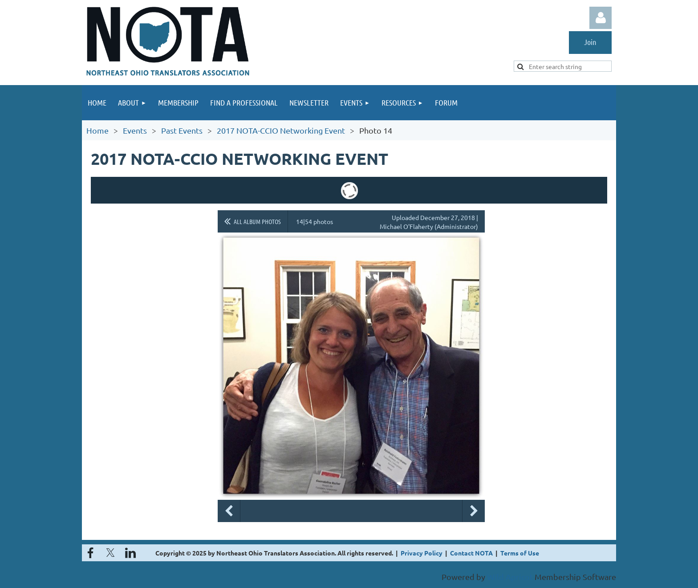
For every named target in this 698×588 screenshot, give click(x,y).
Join (590, 42)
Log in (600, 18)
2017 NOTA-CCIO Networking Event (281, 130)
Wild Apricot (510, 576)
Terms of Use (519, 553)
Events (135, 130)
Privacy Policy (421, 553)
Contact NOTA (471, 553)
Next (474, 511)
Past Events (182, 130)
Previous (229, 511)
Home (97, 130)
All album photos (257, 221)
